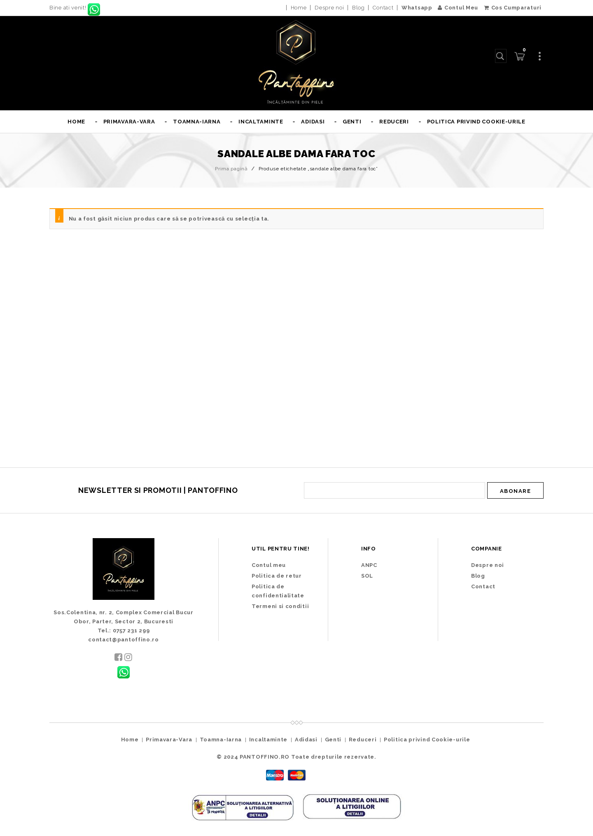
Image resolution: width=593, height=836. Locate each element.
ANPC (369, 565)
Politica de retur (277, 576)
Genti (352, 121)
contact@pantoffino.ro (123, 639)
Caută (499, 56)
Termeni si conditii (280, 606)
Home (299, 7)
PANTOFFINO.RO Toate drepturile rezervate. (308, 757)
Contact (383, 7)
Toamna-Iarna (196, 121)
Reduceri (394, 121)
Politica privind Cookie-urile (476, 121)
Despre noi (329, 7)
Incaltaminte (260, 121)
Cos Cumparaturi (513, 8)
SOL (367, 576)
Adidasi (313, 121)
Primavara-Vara (129, 121)
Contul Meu (458, 8)
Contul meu (269, 565)
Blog (358, 7)
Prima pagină (231, 169)
